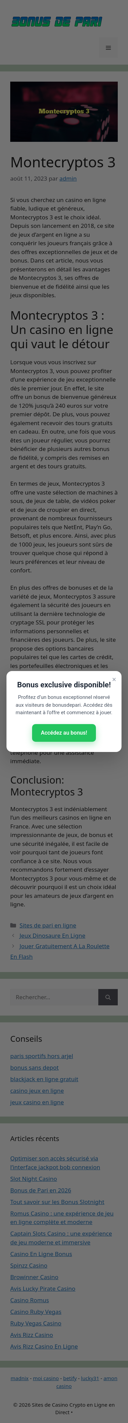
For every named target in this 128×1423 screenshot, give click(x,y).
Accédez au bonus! (64, 733)
